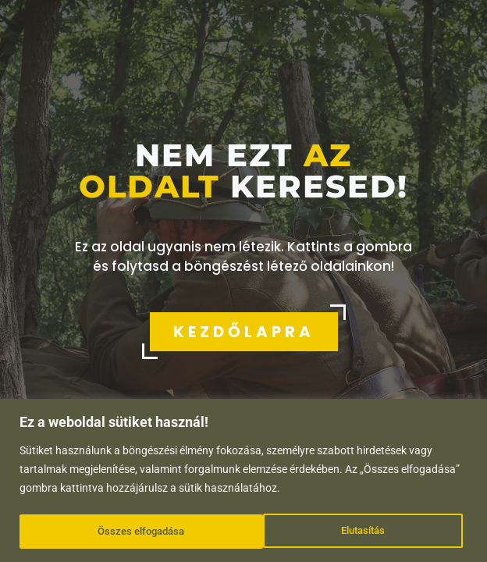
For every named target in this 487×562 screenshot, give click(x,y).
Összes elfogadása (346, 531)
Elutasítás (119, 531)
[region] (243, 481)
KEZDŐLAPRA (244, 332)
